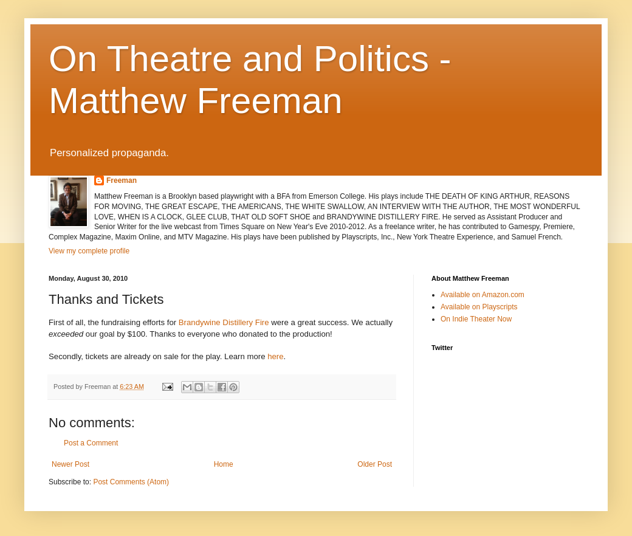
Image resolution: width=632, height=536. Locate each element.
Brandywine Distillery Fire (224, 322)
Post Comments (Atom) (131, 482)
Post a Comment (91, 443)
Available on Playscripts (479, 307)
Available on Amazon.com (482, 294)
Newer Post (70, 464)
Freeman (121, 180)
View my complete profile (89, 251)
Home (223, 464)
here (275, 356)
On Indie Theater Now (476, 319)
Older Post (374, 464)
